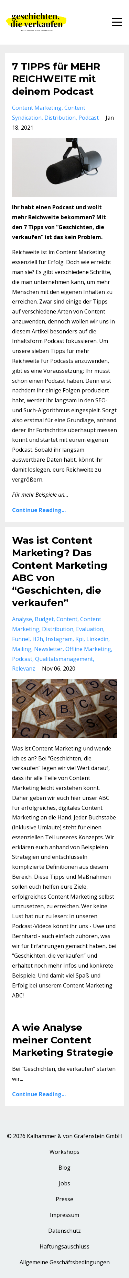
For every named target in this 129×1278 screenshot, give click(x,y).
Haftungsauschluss (64, 1246)
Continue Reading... (39, 510)
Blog (64, 1167)
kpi (79, 639)
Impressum (64, 1215)
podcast (88, 117)
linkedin (97, 639)
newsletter (48, 649)
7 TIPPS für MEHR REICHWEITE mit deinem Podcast (56, 78)
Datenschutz (64, 1230)
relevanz (23, 668)
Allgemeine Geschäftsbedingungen (65, 1262)
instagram (59, 639)
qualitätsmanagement (64, 659)
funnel (21, 639)
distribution (60, 117)
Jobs (64, 1183)
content (66, 619)
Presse (64, 1199)
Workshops (64, 1152)
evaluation (89, 629)
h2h (37, 639)
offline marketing (88, 649)
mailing (21, 649)
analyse (22, 619)
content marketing (37, 107)
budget (44, 619)
